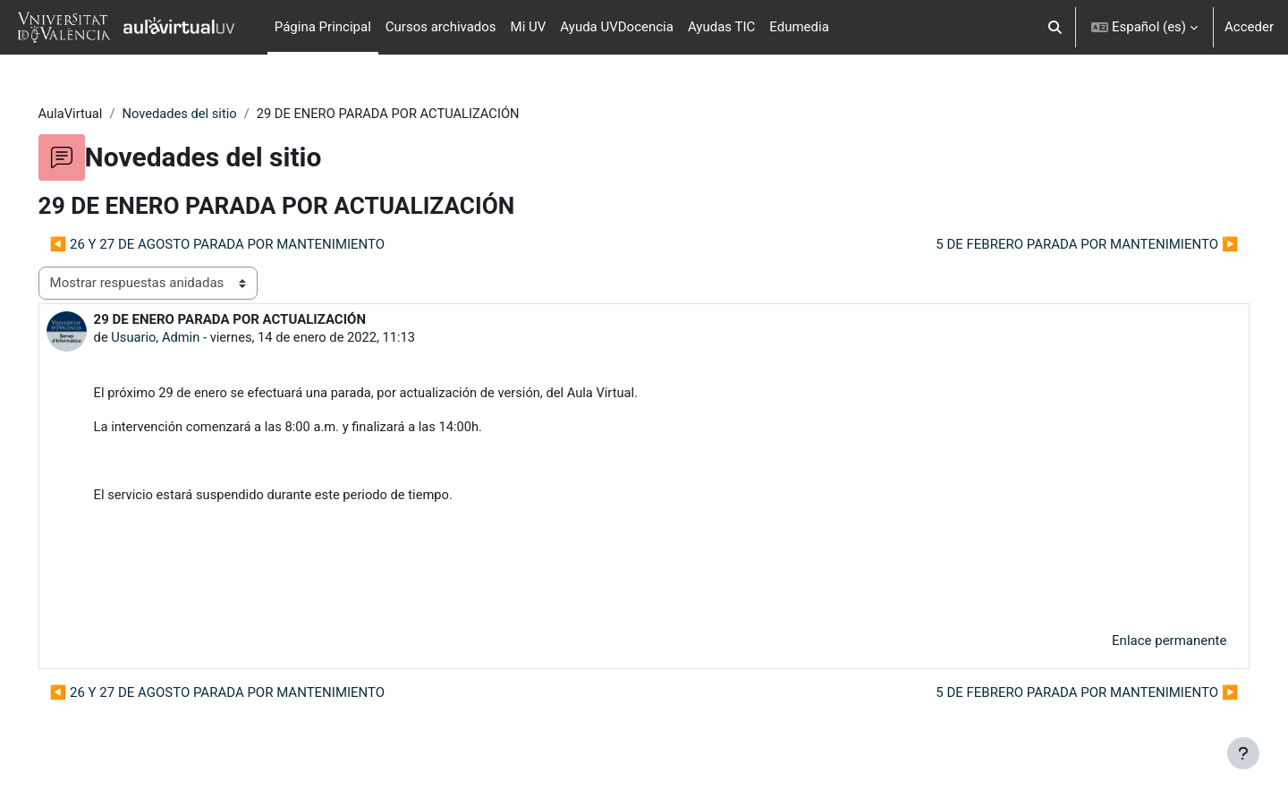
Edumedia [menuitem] (799, 27)
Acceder (1249, 27)
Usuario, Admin (182, 338)
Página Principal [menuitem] (323, 27)
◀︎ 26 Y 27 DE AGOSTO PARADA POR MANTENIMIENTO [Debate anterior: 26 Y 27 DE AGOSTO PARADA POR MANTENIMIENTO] (243, 244)
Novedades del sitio (208, 114)
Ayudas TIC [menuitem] (721, 27)
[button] (1055, 27)
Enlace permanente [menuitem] (1144, 645)
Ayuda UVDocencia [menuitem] (617, 27)
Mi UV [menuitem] (529, 27)
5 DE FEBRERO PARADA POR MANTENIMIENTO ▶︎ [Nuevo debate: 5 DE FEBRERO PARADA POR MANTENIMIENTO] (1062, 244)
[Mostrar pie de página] (1243, 753)
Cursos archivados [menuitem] (441, 27)
